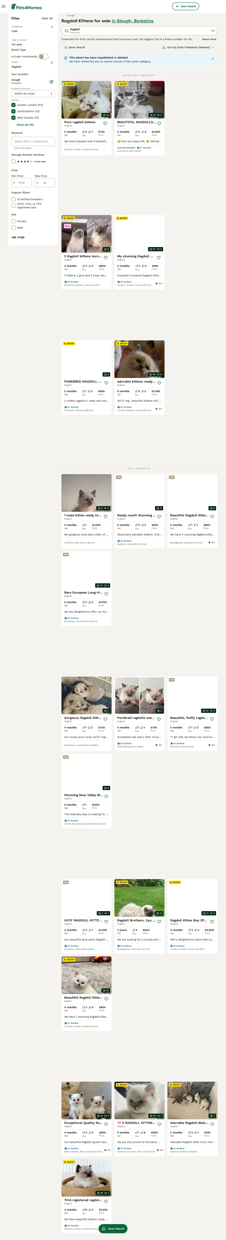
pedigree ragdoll (104, 1176)
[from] (21, 339)
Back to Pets (20, 87)
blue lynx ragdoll (146, 1169)
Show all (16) (25, 281)
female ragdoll (62, 1176)
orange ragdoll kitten (66, 1207)
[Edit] (51, 237)
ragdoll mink (102, 1195)
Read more (209, 100)
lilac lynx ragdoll (146, 1188)
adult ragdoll (60, 1220)
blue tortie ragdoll (188, 1220)
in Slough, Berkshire (133, 82)
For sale (19, 112)
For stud (19, 120)
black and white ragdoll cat (153, 1176)
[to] (45, 339)
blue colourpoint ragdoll (191, 1195)
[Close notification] (212, 120)
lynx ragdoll (102, 1182)
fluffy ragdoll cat (146, 1201)
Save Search (75, 108)
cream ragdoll (103, 1169)
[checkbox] (13, 160)
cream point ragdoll (148, 1182)
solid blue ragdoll (146, 1227)
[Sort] (188, 108)
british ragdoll (61, 1214)
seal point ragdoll (64, 1195)
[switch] (44, 134)
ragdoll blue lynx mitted (192, 1188)
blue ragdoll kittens (147, 1220)
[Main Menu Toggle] (3, 6)
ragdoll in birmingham (25, 1207)
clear (49, 141)
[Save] (105, 185)
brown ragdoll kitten (65, 1182)
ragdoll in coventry (23, 1214)
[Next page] (162, 920)
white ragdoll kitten (107, 1201)
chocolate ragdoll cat (66, 1188)
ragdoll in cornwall (23, 1176)
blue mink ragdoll (187, 1214)
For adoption (41, 112)
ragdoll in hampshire (25, 1182)
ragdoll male (61, 1169)
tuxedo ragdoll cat (106, 1220)
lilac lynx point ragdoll (191, 1201)
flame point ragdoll (189, 1169)
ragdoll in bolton (22, 1220)
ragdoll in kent (21, 1195)
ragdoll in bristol (22, 1188)
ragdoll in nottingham (25, 1169)
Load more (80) (45, 223)
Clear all (47, 79)
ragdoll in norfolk (22, 1227)
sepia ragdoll (184, 1227)
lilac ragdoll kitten (147, 1195)
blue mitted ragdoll (188, 1207)
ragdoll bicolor (103, 1188)
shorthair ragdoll (63, 1201)
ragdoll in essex (22, 1201)
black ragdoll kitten (147, 1207)
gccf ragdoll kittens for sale (194, 1182)
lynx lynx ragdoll (187, 1176)
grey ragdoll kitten (147, 1214)
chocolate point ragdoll (109, 1214)
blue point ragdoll (64, 1227)
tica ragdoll (101, 1207)
